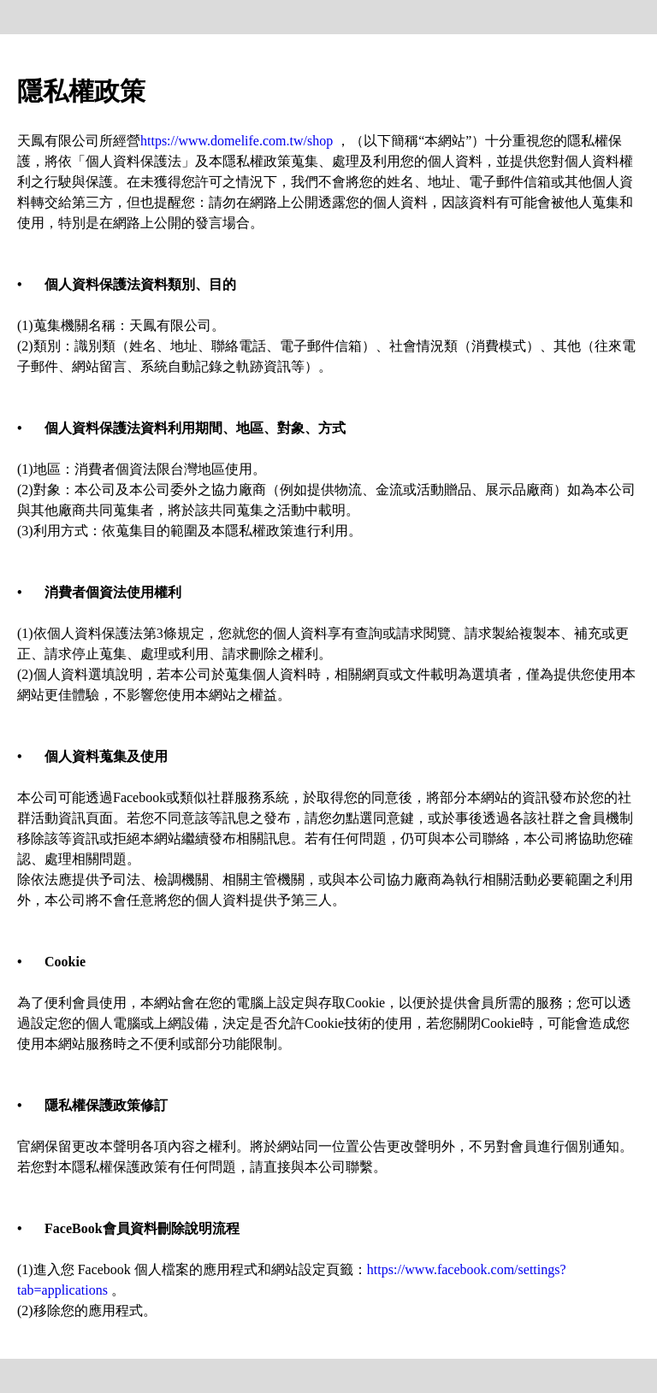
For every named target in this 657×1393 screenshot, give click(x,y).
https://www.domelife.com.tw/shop (236, 140)
